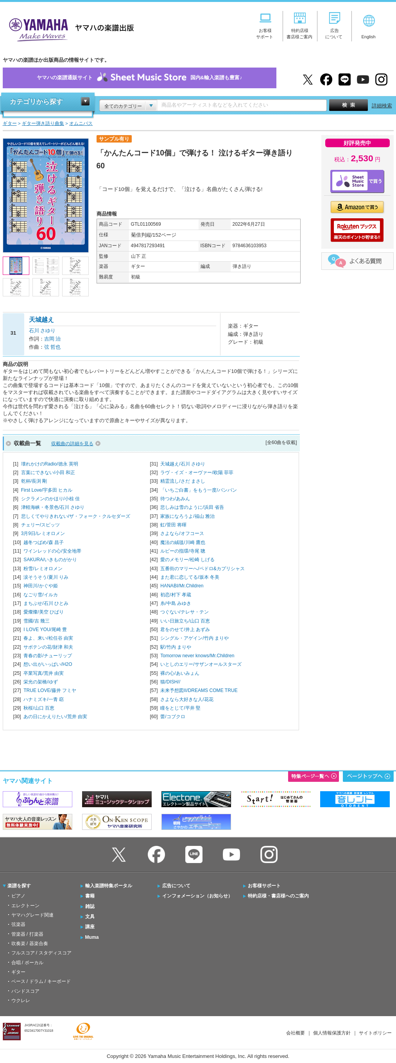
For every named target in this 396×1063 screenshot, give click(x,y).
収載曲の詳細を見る (72, 443)
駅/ (175, 647)
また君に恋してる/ (189, 577)
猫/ (170, 682)
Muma (92, 937)
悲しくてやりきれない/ (75, 516)
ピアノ (18, 896)
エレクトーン (25, 905)
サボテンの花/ (48, 647)
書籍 (90, 896)
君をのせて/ (185, 629)
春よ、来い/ (48, 638)
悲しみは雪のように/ (192, 507)
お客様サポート (264, 885)
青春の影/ (47, 655)
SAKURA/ (50, 559)
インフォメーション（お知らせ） (197, 896)
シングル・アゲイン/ (194, 638)
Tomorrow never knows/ (197, 655)
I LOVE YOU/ (45, 629)
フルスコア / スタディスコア (41, 953)
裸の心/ (179, 673)
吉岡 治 (52, 339)
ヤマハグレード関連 (32, 915)
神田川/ (40, 586)
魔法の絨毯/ (182, 542)
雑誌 (90, 906)
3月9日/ (43, 533)
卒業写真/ (43, 673)
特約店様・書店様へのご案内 (278, 896)
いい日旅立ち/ (185, 621)
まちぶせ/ (45, 603)
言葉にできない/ (48, 472)
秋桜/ (38, 708)
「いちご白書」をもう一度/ (198, 490)
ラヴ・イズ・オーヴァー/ (196, 472)
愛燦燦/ (43, 612)
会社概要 (295, 1033)
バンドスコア (25, 991)
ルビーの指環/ (182, 551)
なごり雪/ (40, 594)
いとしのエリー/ (200, 664)
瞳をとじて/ (180, 708)
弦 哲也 (52, 347)
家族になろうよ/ (187, 516)
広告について (176, 885)
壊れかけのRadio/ (49, 464)
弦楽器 (18, 924)
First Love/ (47, 490)
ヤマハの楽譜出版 (69, 29)
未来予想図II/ (198, 690)
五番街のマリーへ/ (202, 568)
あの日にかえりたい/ (55, 716)
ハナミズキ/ (43, 699)
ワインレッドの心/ (52, 551)
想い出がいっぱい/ (47, 664)
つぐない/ (184, 612)
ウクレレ (20, 1000)
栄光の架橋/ (40, 682)
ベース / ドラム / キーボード (41, 981)
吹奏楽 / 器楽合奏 (29, 943)
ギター (18, 972)
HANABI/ (181, 586)
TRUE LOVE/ (49, 690)
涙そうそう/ (45, 577)
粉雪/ (42, 568)
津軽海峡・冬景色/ (53, 507)
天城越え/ (182, 464)
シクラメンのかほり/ (50, 498)
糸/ (175, 603)
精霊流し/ (182, 481)
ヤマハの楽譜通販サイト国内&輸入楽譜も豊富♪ (139, 78)
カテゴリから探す (36, 101)
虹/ (173, 525)
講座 (90, 926)
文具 (90, 916)
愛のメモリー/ (187, 559)
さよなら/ (182, 533)
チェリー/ (40, 525)
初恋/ (175, 594)
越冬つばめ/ (43, 542)
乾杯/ (34, 481)
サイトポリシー (375, 1033)
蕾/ (172, 716)
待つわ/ (175, 498)
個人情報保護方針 (332, 1033)
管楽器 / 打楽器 (27, 934)
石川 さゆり (42, 331)
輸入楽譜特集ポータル (108, 885)
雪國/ (36, 621)
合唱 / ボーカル (27, 962)
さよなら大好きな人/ (186, 699)
